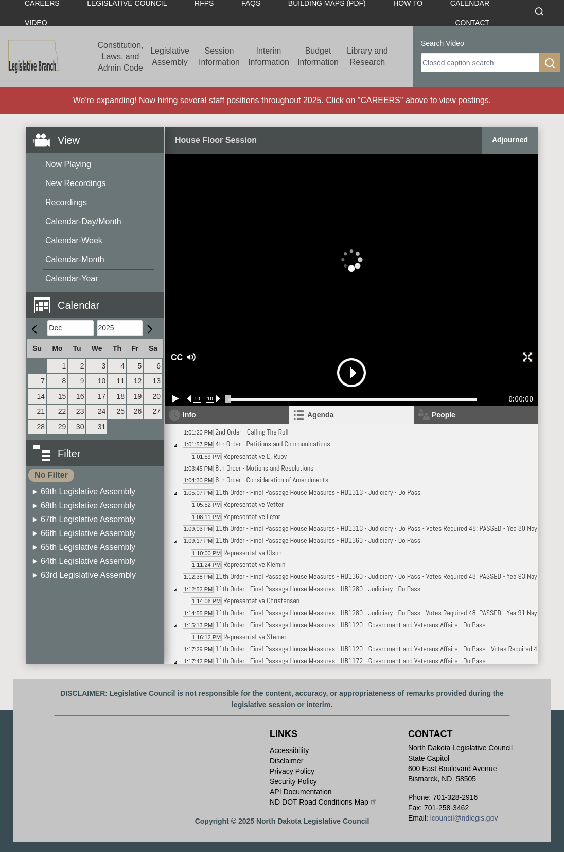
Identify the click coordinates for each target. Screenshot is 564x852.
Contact (472, 23)
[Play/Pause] (175, 399)
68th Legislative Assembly (88, 505)
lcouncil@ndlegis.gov (464, 818)
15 (62, 396)
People (443, 415)
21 (41, 411)
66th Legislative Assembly (88, 533)
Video (36, 23)
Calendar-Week (73, 240)
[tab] (351, 415)
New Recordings (75, 183)
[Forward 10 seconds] (213, 399)
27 (156, 411)
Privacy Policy (292, 771)
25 (120, 411)
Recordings (66, 202)
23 (80, 411)
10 (102, 381)
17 (102, 396)
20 (156, 396)
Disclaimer (286, 761)
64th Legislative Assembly (88, 561)
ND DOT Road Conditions (323, 802)
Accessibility (289, 750)
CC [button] (175, 357)
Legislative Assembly (169, 56)
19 (138, 396)
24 (102, 411)
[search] (480, 62)
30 (80, 427)
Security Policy (293, 781)
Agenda (320, 415)
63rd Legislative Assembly (88, 575)
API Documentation (301, 792)
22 (62, 411)
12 (138, 381)
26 (138, 411)
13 (156, 381)
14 (41, 396)
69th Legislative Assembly (88, 491)
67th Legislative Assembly (88, 519)
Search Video (442, 43)
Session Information (219, 56)
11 (120, 381)
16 (80, 396)
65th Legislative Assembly (88, 547)
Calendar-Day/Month (83, 221)
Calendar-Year (71, 278)
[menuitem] (98, 164)
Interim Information (268, 56)
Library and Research (367, 56)
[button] (98, 299)
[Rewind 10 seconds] (194, 399)
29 (62, 427)
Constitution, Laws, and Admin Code (121, 56)
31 (102, 427)
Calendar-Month (74, 259)
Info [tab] (189, 415)
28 (41, 427)
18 (120, 396)
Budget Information (318, 56)
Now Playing (68, 164)
